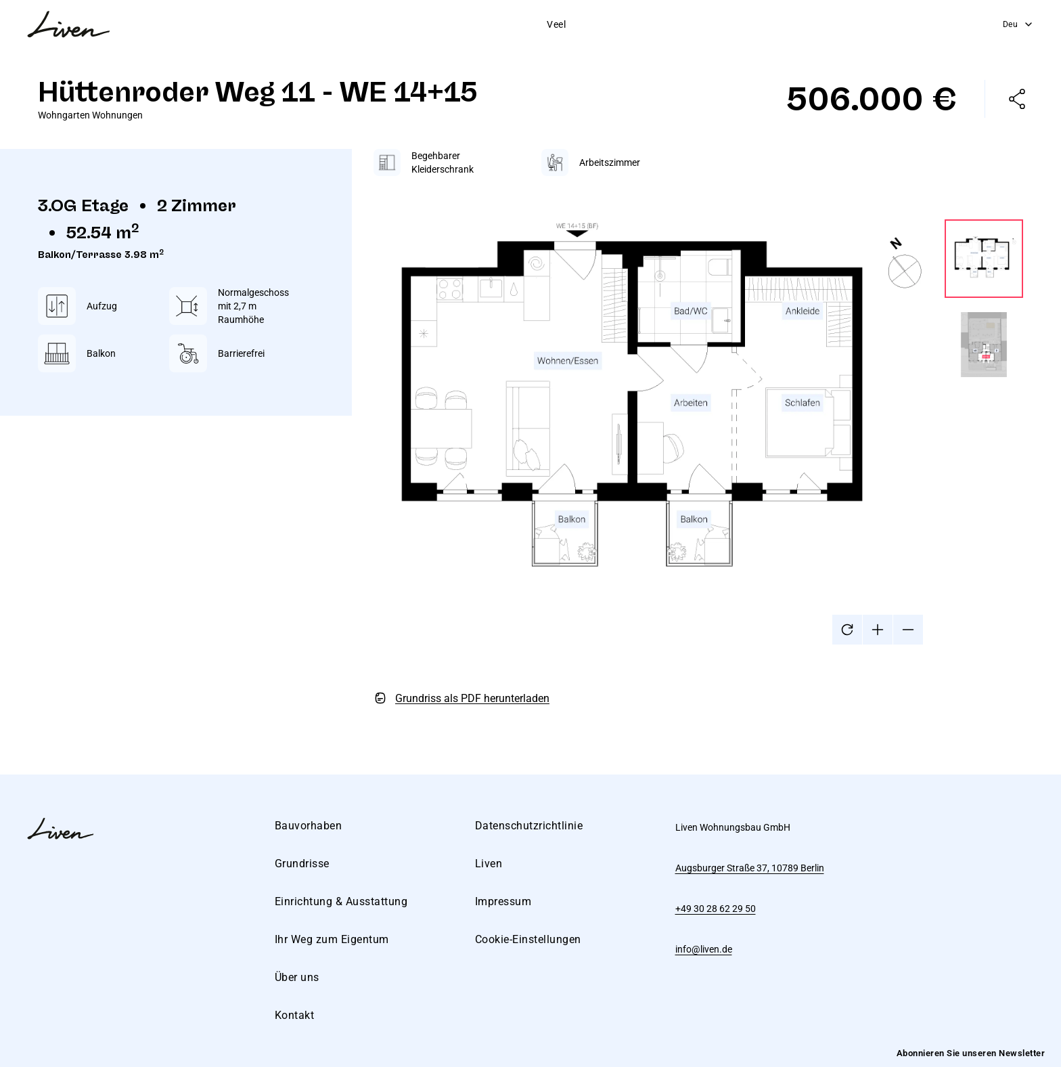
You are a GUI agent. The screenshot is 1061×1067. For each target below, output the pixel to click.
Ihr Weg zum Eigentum (332, 939)
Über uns (728, 24)
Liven (489, 863)
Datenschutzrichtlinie (529, 825)
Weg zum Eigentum (644, 24)
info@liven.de (703, 949)
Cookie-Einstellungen (528, 939)
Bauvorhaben (337, 24)
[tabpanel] (698, 429)
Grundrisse (413, 24)
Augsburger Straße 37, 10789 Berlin (749, 868)
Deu (1019, 24)
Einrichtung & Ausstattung (520, 24)
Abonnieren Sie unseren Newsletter (971, 1053)
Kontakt (788, 24)
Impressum (503, 901)
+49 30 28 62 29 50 (715, 908)
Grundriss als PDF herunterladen (472, 698)
